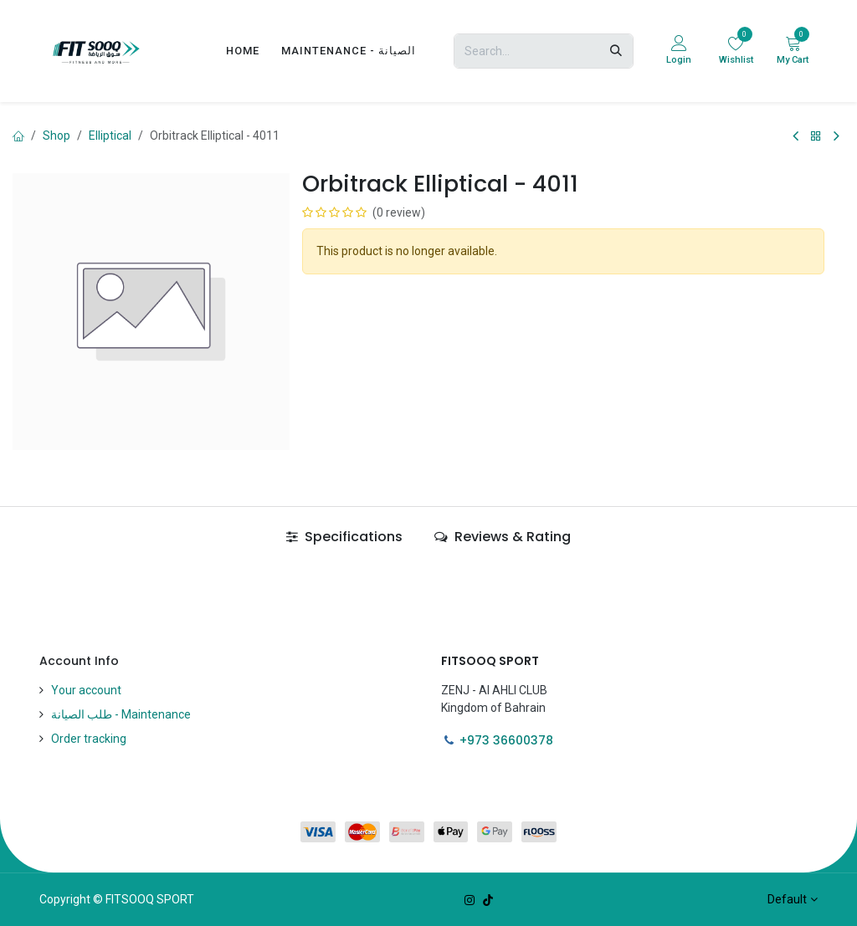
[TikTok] (488, 900)
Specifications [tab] (344, 536)
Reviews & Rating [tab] (502, 536)
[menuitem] (242, 50)
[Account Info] (679, 51)
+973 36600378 (506, 740)
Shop (56, 135)
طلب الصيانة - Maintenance (121, 714)
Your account (86, 690)
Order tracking (88, 738)
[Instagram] (469, 900)
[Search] (616, 51)
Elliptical (110, 135)
